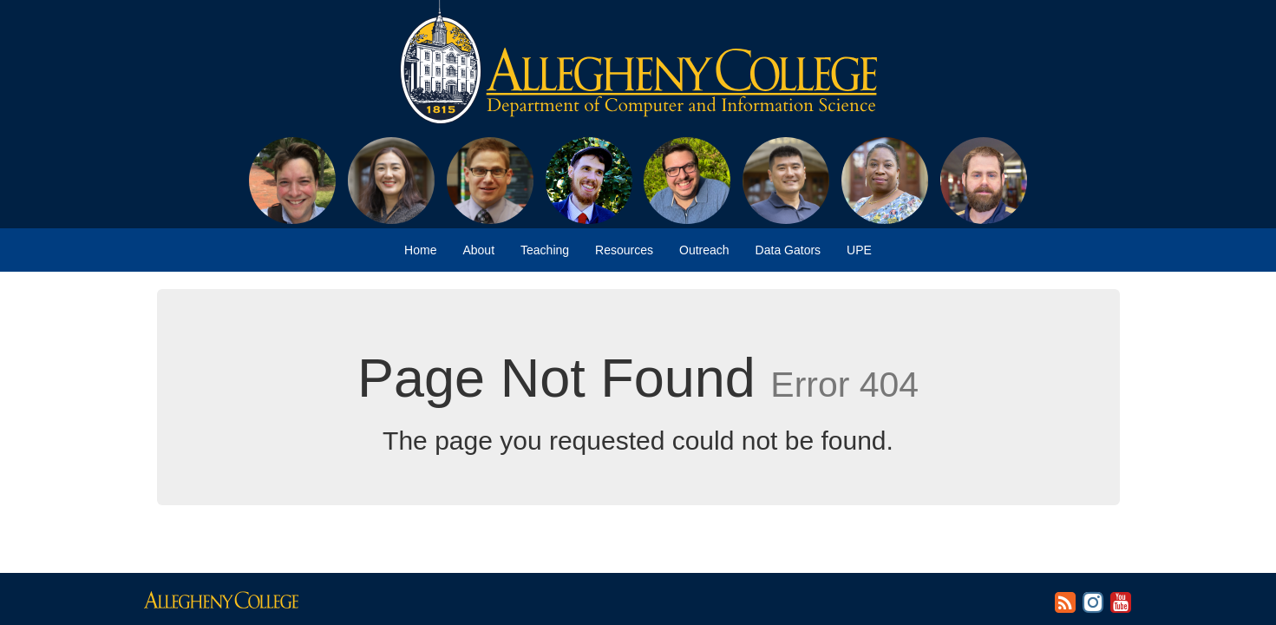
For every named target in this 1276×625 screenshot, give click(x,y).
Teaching (544, 250)
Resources (624, 250)
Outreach (704, 250)
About (478, 250)
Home (420, 250)
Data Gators (788, 250)
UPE (859, 250)
